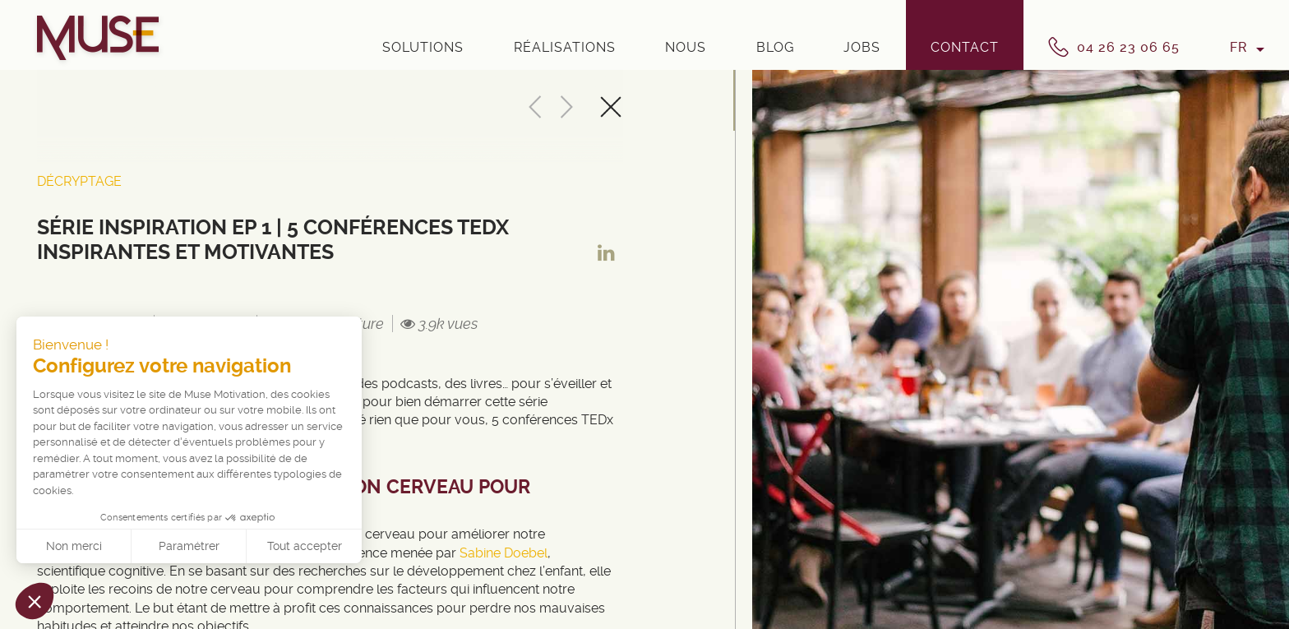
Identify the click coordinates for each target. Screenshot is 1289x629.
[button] (34, 601)
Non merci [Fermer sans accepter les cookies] (74, 546)
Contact (965, 47)
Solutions (423, 47)
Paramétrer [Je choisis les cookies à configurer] (189, 546)
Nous (685, 47)
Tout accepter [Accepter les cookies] (304, 546)
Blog (775, 47)
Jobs (861, 47)
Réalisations (565, 47)
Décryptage (79, 181)
